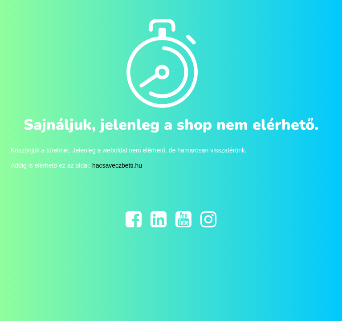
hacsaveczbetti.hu (117, 165)
